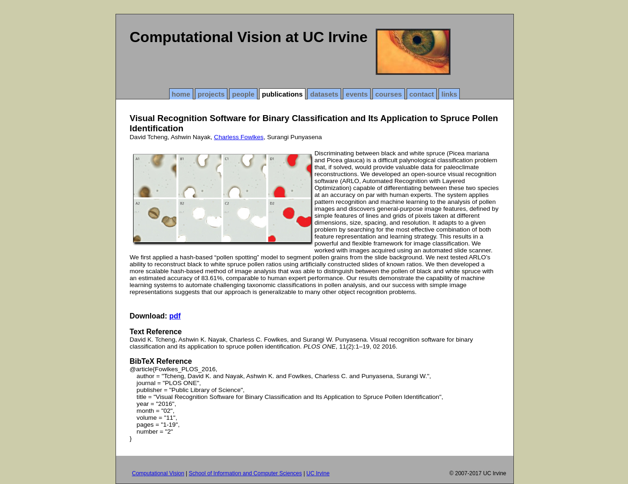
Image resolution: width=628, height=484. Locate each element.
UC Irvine (317, 473)
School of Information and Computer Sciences (245, 473)
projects (211, 94)
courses (388, 94)
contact (421, 94)
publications (282, 94)
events (357, 94)
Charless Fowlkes (238, 137)
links (449, 94)
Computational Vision (158, 473)
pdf (175, 316)
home (181, 94)
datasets (324, 94)
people (243, 94)
